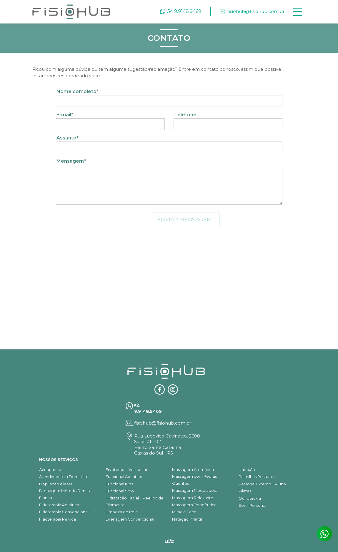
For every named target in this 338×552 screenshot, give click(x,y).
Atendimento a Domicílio (63, 476)
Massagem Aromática (193, 469)
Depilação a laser (55, 484)
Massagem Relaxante (192, 497)
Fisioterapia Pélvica (57, 519)
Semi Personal (252, 505)
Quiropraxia (250, 498)
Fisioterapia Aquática (59, 504)
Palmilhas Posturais (256, 476)
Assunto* (67, 138)
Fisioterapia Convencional (64, 511)
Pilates (245, 491)
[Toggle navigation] (297, 12)
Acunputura (50, 469)
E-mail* (64, 114)
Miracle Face (184, 511)
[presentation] (100, 223)
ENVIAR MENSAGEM (184, 219)
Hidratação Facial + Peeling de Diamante (135, 501)
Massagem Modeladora (194, 490)
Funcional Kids (119, 484)
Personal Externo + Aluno (262, 484)
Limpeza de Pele (122, 511)
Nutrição (247, 469)
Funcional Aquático (124, 476)
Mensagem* (71, 161)
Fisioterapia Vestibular (126, 469)
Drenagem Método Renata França (65, 494)
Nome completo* (77, 91)
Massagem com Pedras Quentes (194, 479)
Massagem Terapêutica (194, 504)
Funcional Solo (120, 491)
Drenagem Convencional (130, 519)
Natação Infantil (187, 519)
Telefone (185, 114)
